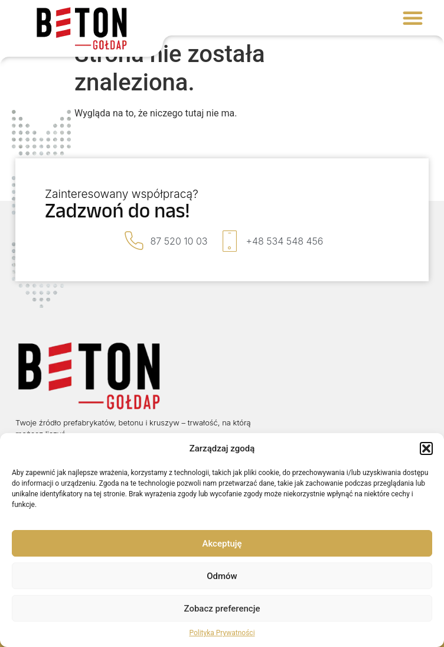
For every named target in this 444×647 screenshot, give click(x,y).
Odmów (222, 576)
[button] (426, 448)
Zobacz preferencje (222, 608)
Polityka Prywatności (221, 633)
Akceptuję (221, 543)
